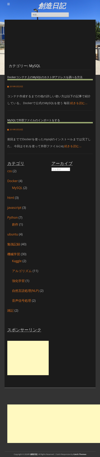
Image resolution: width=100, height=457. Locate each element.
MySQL (17, 188)
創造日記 (52, 6)
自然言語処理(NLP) (25, 290)
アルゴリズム (22, 271)
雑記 (10, 310)
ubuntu (12, 234)
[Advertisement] (50, 39)
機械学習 (13, 254)
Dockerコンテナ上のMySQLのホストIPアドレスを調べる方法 (44, 77)
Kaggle (17, 261)
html (10, 197)
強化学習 (18, 280)
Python (12, 217)
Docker (12, 181)
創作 (15, 224)
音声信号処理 (21, 300)
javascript (14, 207)
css (9, 171)
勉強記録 (13, 244)
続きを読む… (78, 103)
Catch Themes (79, 454)
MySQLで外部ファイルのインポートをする (33, 120)
